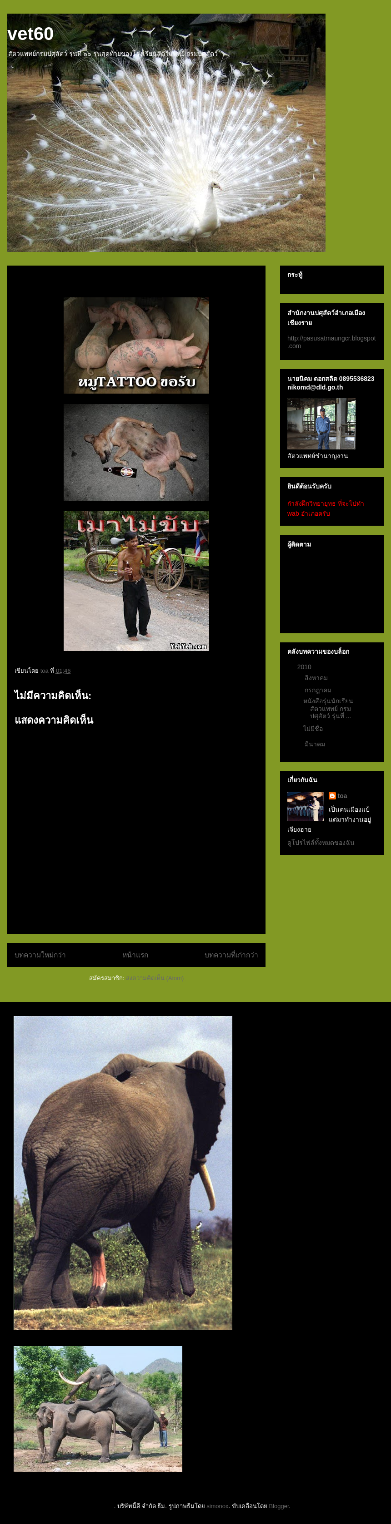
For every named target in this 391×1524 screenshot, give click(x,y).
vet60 (30, 34)
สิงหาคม (317, 677)
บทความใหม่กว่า (40, 955)
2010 (305, 667)
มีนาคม (316, 744)
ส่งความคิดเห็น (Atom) (155, 978)
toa (342, 795)
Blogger (279, 1506)
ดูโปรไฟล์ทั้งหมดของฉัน (321, 842)
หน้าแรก (135, 955)
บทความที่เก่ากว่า (231, 955)
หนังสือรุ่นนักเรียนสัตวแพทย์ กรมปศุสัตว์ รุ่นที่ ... (328, 708)
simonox (217, 1506)
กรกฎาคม (319, 690)
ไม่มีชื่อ (313, 728)
